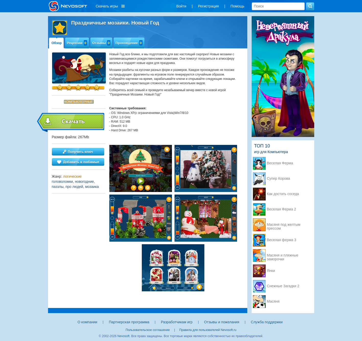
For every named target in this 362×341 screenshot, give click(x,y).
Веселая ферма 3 (281, 240)
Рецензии (77, 43)
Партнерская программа (129, 322)
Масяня (273, 301)
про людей (74, 187)
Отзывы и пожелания (221, 322)
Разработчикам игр (177, 322)
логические (72, 176)
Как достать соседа (283, 194)
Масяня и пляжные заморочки (282, 255)
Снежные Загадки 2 (283, 286)
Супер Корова (278, 178)
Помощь (237, 6)
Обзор (57, 43)
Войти (181, 6)
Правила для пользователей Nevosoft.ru (207, 330)
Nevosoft (124, 336)
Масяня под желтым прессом (283, 225)
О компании (87, 322)
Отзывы (101, 43)
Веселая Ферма (280, 163)
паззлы (58, 187)
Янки (271, 271)
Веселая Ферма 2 (281, 209)
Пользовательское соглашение (148, 330)
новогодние (84, 181)
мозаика (92, 187)
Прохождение (129, 43)
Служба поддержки (267, 322)
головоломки (62, 181)
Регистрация (208, 6)
